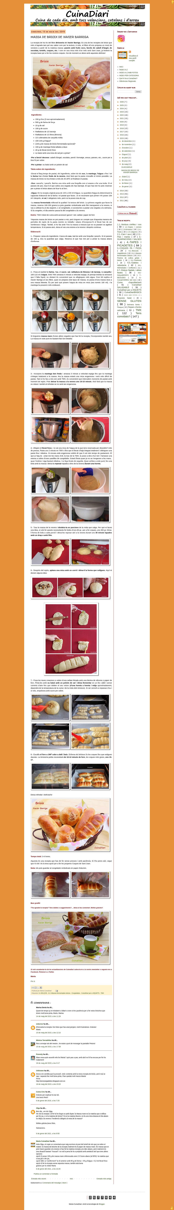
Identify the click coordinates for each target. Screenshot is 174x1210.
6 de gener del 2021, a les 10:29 (48, 1169)
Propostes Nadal (125, 298)
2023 (122, 112)
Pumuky (39, 1054)
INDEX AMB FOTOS (131, 295)
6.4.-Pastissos (136, 260)
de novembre (127, 144)
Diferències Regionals (127, 81)
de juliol (125, 158)
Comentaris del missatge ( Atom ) (54, 1183)
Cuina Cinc (40, 1092)
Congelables (76, 993)
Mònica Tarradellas (44, 1040)
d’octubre (125, 148)
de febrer (125, 183)
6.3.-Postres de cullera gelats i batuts (129, 258)
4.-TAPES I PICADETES (129, 244)
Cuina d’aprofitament (129, 282)
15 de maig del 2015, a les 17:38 (48, 1047)
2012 (122, 197)
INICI (121, 67)
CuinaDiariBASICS (132, 292)
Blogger (102, 1204)
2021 (122, 118)
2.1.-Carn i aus (124, 234)
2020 (122, 122)
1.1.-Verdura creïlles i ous (129, 224)
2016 (122, 135)
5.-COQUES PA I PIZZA (129, 248)
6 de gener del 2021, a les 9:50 (47, 1134)
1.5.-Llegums (132, 232)
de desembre (127, 141)
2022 (122, 115)
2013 (122, 194)
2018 (122, 128)
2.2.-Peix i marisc (129, 235)
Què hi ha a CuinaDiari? (128, 78)
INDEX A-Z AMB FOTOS (128, 73)
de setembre (127, 151)
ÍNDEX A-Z (123, 70)
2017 (122, 132)
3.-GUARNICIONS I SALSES (129, 238)
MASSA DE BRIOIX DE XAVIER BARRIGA (130, 171)
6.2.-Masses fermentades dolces (59, 993)
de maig (125, 164)
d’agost (125, 154)
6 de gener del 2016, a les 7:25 (47, 1101)
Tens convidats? (129, 315)
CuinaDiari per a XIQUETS (90, 993)
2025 (122, 105)
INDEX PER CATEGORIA (129, 75)
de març (125, 180)
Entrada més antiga (104, 1179)
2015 (122, 138)
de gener (125, 186)
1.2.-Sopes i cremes (133, 227)
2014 (122, 191)
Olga (38, 1108)
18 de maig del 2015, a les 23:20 (48, 1084)
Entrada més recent (38, 1179)
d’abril (124, 177)
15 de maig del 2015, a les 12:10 (48, 1033)
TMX (102, 993)
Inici (71, 1179)
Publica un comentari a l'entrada (46, 1174)
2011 (122, 201)
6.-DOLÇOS (43, 993)
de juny (125, 161)
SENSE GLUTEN (129, 300)
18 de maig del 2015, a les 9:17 (48, 1063)
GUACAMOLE (126, 167)
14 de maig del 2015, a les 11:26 (48, 1016)
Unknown (40, 1071)
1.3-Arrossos (127, 229)
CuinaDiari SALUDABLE (129, 286)
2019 (122, 125)
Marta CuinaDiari (43, 1141)
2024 (122, 108)
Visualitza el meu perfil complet (133, 58)
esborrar (40, 1024)
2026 (122, 102)
